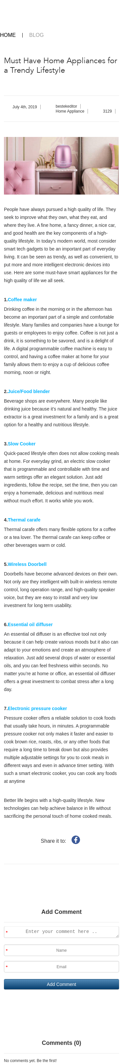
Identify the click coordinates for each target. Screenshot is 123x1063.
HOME (8, 35)
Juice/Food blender (29, 391)
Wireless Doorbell (27, 564)
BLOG (36, 35)
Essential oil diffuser (30, 624)
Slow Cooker (22, 443)
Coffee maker (22, 299)
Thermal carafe (24, 519)
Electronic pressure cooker (37, 708)
